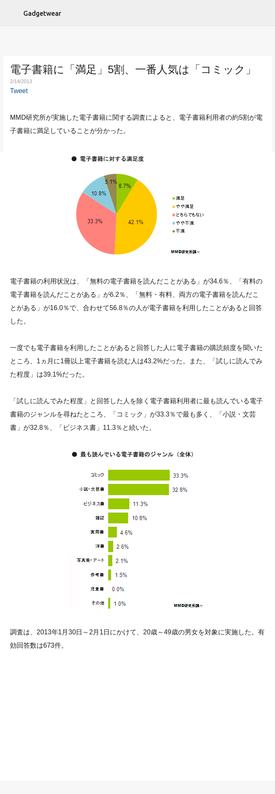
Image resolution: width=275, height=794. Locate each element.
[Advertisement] (137, 717)
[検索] (263, 13)
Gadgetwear (42, 13)
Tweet (19, 90)
